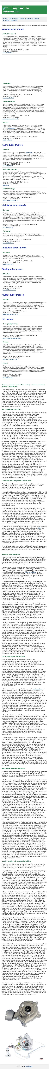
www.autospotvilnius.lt (10, 359)
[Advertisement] (24, 68)
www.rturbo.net (7, 140)
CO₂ (39, 528)
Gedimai (22, 18)
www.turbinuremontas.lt (10, 200)
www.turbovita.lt (8, 165)
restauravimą (11, 128)
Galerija (36, 18)
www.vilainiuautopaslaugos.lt (12, 338)
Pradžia (5, 18)
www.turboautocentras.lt (10, 119)
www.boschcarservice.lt (10, 314)
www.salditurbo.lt (8, 52)
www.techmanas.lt (8, 243)
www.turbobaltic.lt (8, 98)
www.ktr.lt (6, 185)
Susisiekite (14, 20)
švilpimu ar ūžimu (30, 572)
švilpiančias (29, 152)
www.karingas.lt (8, 227)
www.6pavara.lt (7, 377)
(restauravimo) (37, 689)
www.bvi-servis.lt (8, 264)
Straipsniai (6, 20)
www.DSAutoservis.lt (9, 290)
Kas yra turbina (13, 18)
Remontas (29, 18)
